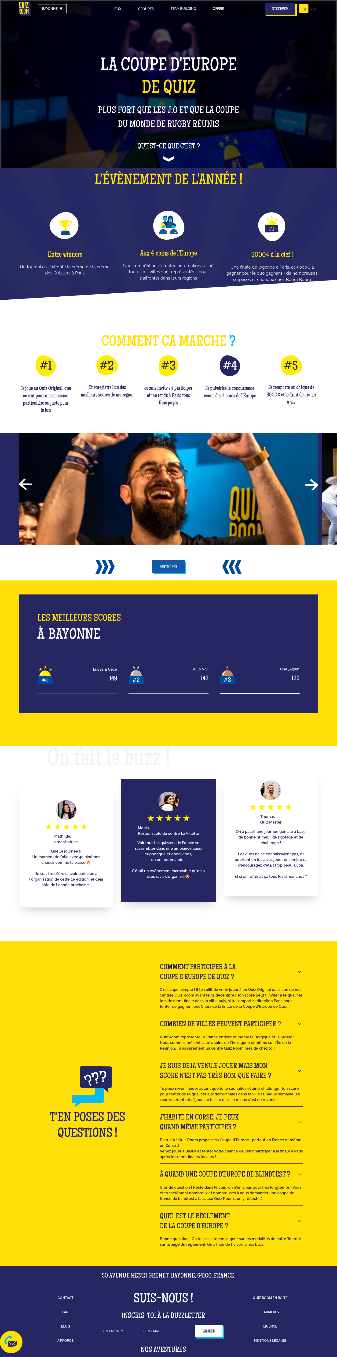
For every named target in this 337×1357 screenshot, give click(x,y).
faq (65, 1312)
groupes (146, 9)
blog (65, 1326)
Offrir (218, 9)
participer (168, 567)
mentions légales (270, 1341)
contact (65, 1298)
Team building (183, 9)
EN (313, 9)
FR (303, 9)
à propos (65, 1341)
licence (270, 1326)
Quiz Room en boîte (270, 1298)
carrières (270, 1312)
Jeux (117, 9)
